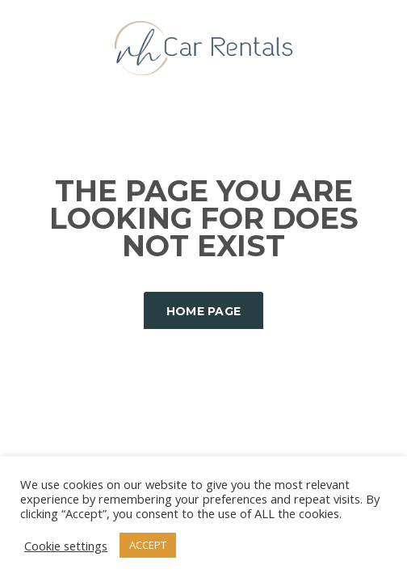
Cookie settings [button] (65, 545)
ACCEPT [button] (147, 545)
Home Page (203, 311)
